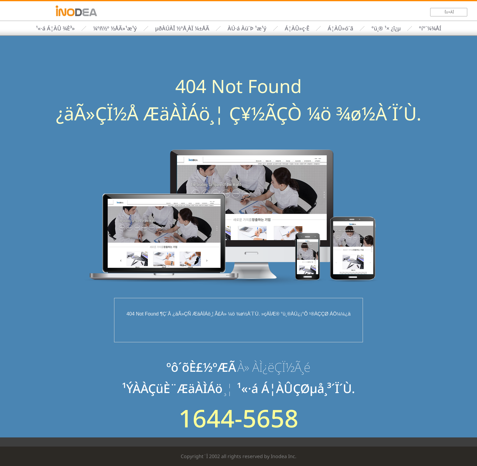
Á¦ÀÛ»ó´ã (340, 28)
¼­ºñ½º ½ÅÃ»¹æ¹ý (115, 28)
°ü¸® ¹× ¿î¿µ (386, 28)
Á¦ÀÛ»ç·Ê (297, 28)
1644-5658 (238, 418)
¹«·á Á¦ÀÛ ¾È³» (55, 28)
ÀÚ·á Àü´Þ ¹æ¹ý (247, 28)
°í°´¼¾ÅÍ (430, 28)
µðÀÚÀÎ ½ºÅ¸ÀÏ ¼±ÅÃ (182, 28)
